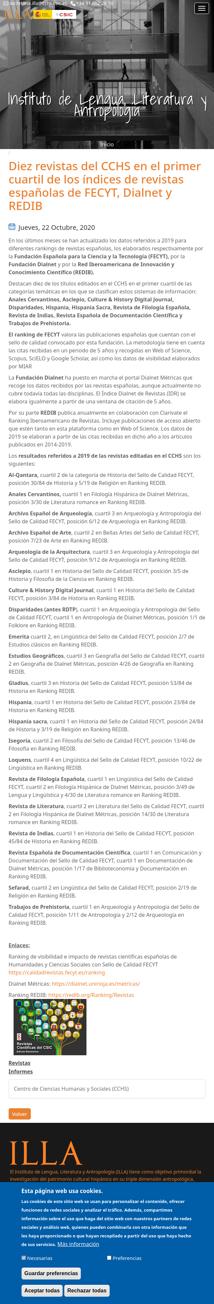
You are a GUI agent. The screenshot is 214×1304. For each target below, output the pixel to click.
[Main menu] (201, 8)
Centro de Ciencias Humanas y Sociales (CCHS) (71, 1088)
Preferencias (127, 1263)
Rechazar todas (86, 1295)
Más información (78, 1249)
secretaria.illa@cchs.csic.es (38, 3)
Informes (21, 1071)
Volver (19, 1114)
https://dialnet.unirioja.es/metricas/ (96, 983)
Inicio (107, 144)
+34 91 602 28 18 (95, 3)
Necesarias (40, 1263)
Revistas (19, 1063)
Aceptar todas (42, 1295)
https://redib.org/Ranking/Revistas (91, 995)
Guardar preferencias (51, 1278)
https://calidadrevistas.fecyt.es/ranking (57, 972)
